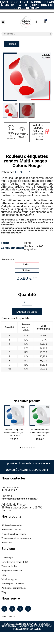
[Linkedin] (20, 609)
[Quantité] (27, 302)
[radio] (27, 264)
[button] (3, 22)
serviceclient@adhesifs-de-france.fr (19, 498)
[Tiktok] (28, 609)
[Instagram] (12, 609)
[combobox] (23, 34)
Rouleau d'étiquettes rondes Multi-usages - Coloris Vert (40, 433)
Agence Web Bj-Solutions (36, 626)
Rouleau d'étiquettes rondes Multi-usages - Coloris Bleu (14, 433)
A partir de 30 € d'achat (37, 132)
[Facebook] (4, 609)
